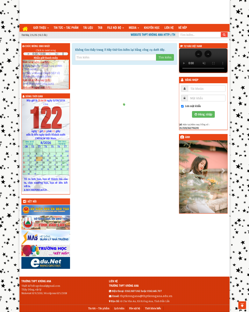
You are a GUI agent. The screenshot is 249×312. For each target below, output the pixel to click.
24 (33, 168)
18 (39, 163)
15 (65, 159)
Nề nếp (182, 27)
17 (33, 163)
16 (26, 163)
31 (33, 172)
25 (39, 168)
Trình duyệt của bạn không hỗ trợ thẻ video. (203, 60)
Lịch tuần (119, 308)
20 (52, 163)
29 (65, 168)
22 (65, 163)
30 (26, 172)
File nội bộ (115, 27)
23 (26, 168)
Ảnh (187, 137)
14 (59, 159)
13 (52, 159)
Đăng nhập (191, 80)
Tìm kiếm (165, 57)
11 (39, 159)
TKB (100, 27)
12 (46, 159)
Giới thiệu (41, 27)
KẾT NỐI (32, 201)
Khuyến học (152, 27)
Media (134, 27)
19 (46, 163)
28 (59, 168)
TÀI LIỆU (88, 27)
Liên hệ (169, 27)
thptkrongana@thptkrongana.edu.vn (146, 296)
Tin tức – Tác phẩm (66, 27)
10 (33, 159)
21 (59, 163)
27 (52, 168)
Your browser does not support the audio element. (45, 53)
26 (46, 168)
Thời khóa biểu (153, 308)
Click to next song (46, 50)
